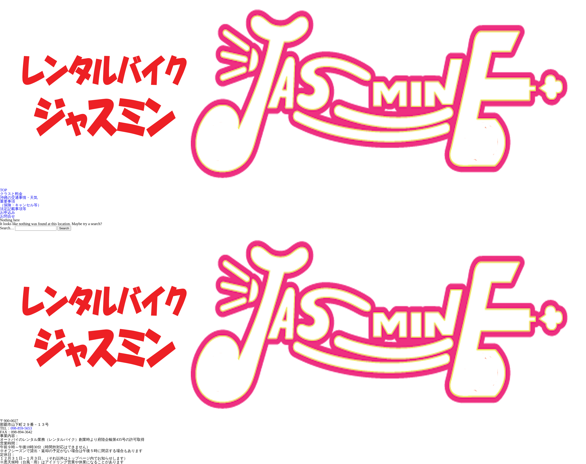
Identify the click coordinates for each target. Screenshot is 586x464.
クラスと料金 (11, 194)
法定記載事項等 (13, 209)
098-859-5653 (21, 428)
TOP (3, 190)
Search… (7, 228)
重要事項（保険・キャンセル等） (20, 203)
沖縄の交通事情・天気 (19, 198)
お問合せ (7, 216)
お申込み (7, 213)
